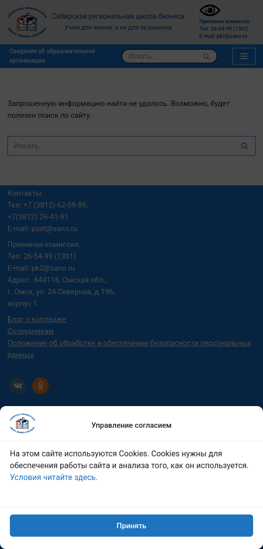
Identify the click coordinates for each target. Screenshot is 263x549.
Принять (131, 525)
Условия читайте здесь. (54, 477)
